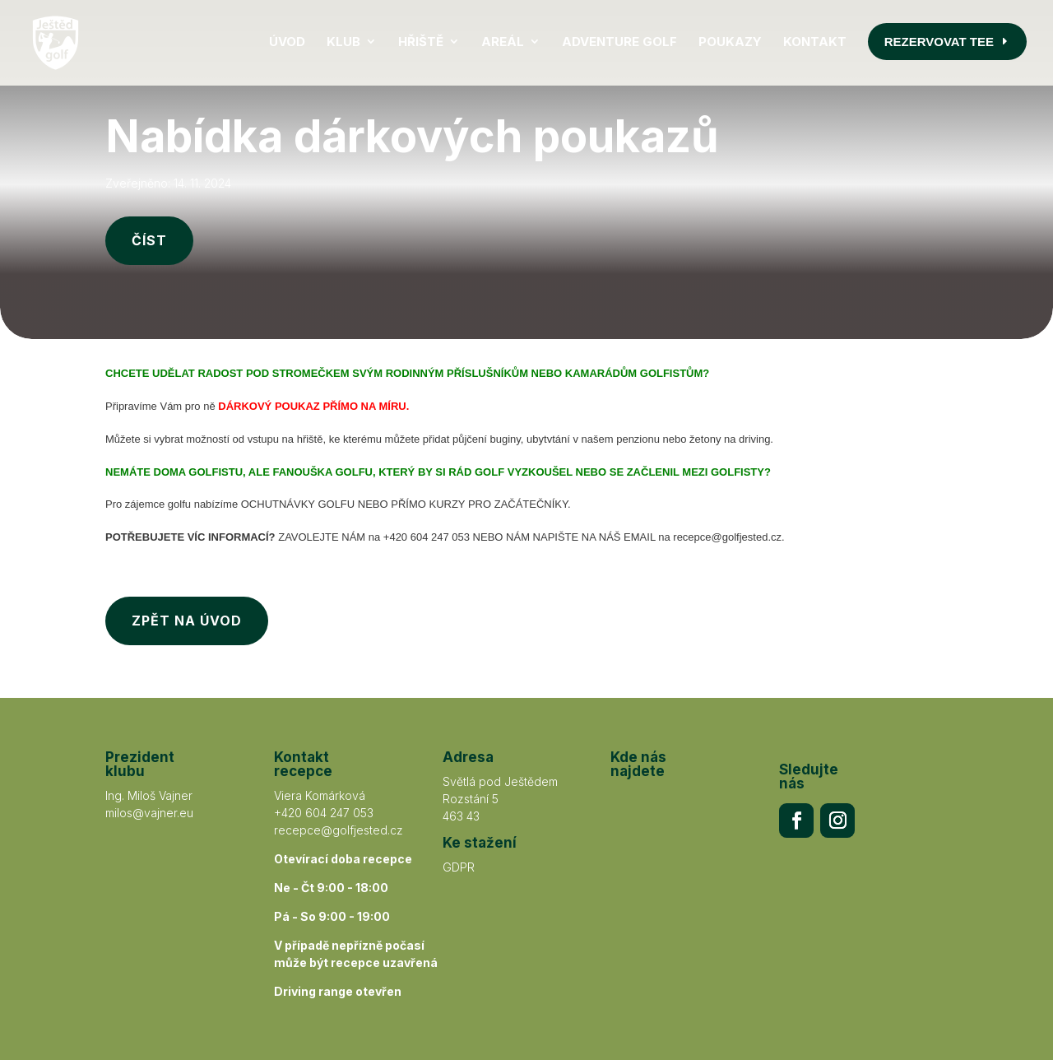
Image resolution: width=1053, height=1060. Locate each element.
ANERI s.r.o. (564, 1012)
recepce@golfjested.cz (338, 779)
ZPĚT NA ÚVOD (187, 569)
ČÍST (149, 189)
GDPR (459, 816)
